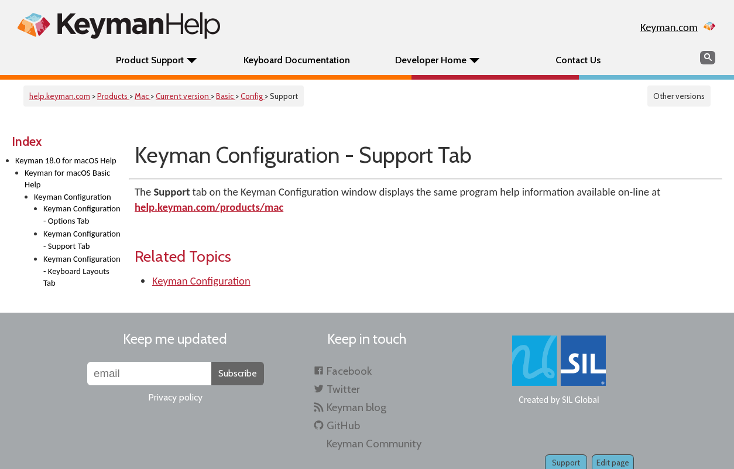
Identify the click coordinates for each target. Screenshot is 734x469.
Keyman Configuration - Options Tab (82, 214)
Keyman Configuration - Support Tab (82, 239)
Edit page (612, 462)
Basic (225, 96)
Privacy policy (175, 397)
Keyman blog (356, 407)
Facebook (349, 371)
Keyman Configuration (72, 196)
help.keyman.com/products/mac (209, 207)
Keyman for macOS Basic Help (67, 178)
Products (113, 96)
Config (253, 96)
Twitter (343, 389)
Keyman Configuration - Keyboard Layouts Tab (82, 271)
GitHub (343, 425)
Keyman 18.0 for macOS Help (65, 160)
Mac (142, 96)
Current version (183, 96)
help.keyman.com (59, 96)
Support (566, 462)
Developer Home (431, 60)
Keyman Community (374, 443)
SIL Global (580, 399)
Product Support (150, 60)
